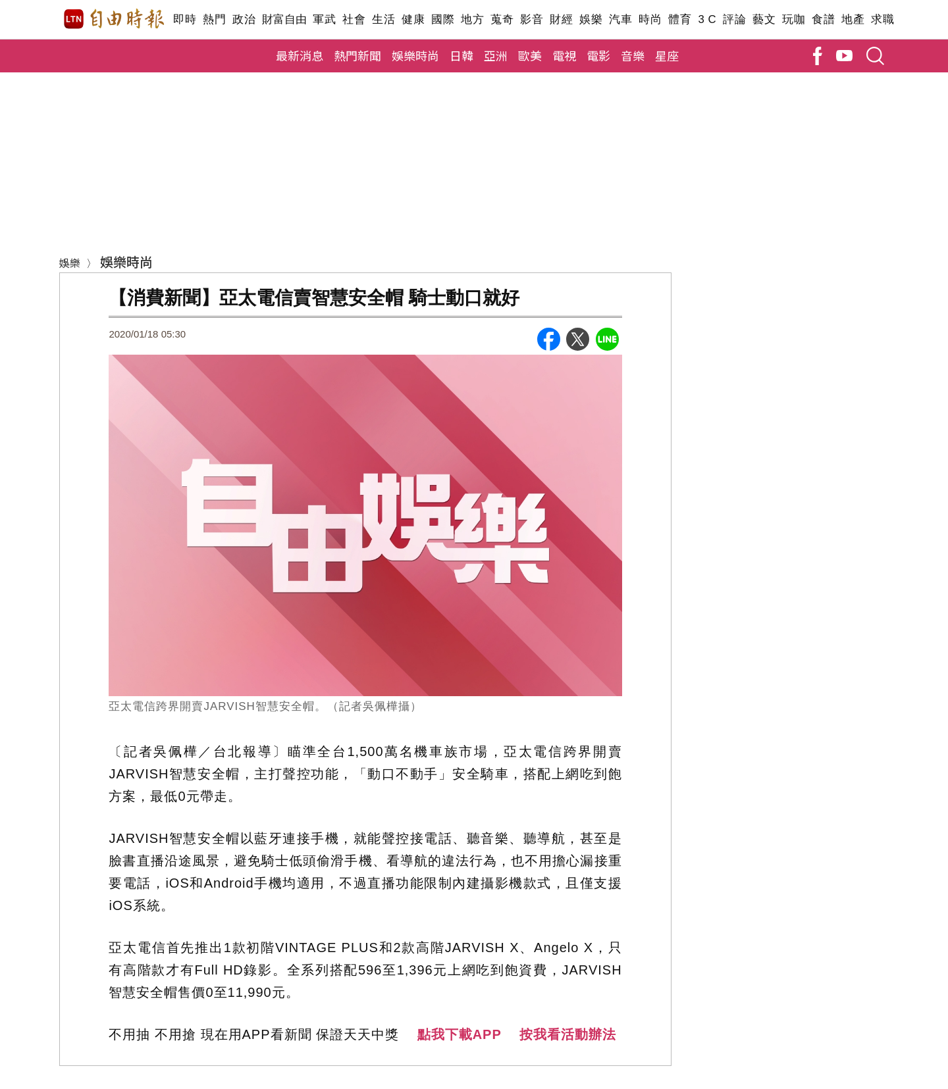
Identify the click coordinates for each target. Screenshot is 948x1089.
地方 (472, 19)
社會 (353, 19)
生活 (383, 19)
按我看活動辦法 (567, 1034)
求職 (882, 19)
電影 (598, 55)
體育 (679, 19)
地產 (852, 19)
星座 (667, 55)
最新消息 (299, 55)
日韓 (461, 55)
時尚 (650, 19)
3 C (707, 19)
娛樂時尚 (415, 55)
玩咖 (793, 19)
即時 (184, 19)
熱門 (214, 19)
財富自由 (284, 19)
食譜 (823, 19)
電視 (564, 55)
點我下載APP (459, 1034)
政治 (243, 19)
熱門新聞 (357, 55)
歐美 (530, 55)
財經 (561, 19)
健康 (413, 19)
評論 (734, 19)
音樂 (633, 55)
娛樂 (590, 19)
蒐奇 (502, 19)
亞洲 (496, 55)
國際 (442, 19)
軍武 (324, 19)
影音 (531, 19)
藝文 (764, 19)
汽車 (620, 19)
